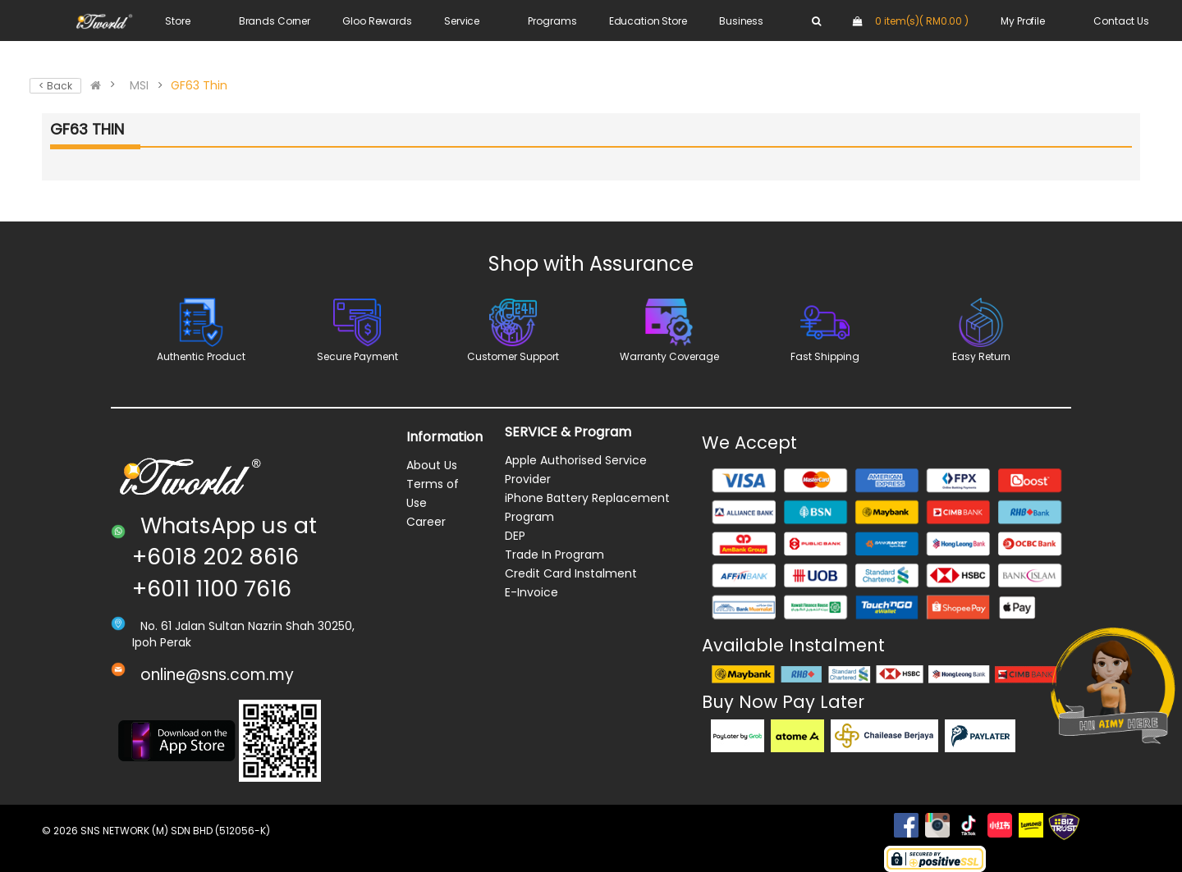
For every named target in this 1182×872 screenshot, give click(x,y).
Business (741, 21)
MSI (139, 85)
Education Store (648, 21)
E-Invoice (531, 592)
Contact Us (1121, 21)
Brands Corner (274, 21)
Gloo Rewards (377, 21)
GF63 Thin (199, 85)
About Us (431, 465)
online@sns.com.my (217, 675)
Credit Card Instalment (571, 573)
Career (426, 522)
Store (177, 21)
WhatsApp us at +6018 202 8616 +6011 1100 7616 (224, 557)
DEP (515, 535)
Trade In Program (554, 554)
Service (461, 21)
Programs (552, 21)
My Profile (1023, 21)
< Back (55, 86)
